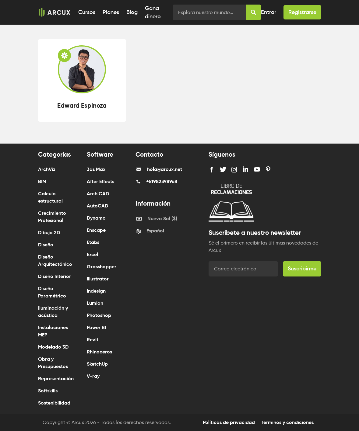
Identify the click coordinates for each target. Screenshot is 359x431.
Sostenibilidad (54, 403)
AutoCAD (97, 206)
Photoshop (99, 315)
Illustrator (98, 279)
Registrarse (302, 12)
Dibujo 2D (49, 232)
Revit (92, 339)
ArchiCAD (98, 193)
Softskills (48, 391)
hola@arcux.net (164, 169)
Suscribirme (302, 268)
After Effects (100, 181)
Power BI (96, 327)
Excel (92, 254)
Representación (56, 378)
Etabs (93, 242)
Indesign (96, 291)
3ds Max (96, 169)
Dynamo (96, 218)
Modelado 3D (53, 347)
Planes (111, 12)
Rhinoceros (99, 352)
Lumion (95, 303)
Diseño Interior (54, 276)
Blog (132, 12)
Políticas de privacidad (229, 422)
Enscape (96, 230)
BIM (42, 181)
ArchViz (46, 169)
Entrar (268, 12)
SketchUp (97, 364)
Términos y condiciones (287, 422)
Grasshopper (101, 266)
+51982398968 (161, 181)
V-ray (93, 376)
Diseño (45, 245)
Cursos (86, 12)
